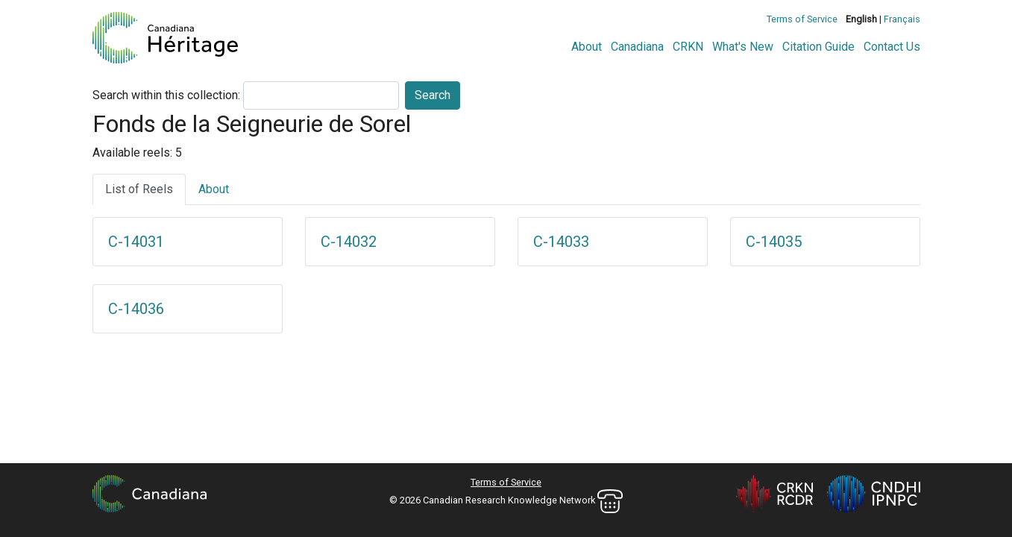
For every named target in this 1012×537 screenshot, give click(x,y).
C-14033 (561, 242)
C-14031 (136, 242)
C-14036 (136, 309)
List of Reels (139, 189)
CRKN (688, 47)
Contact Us (892, 47)
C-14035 (774, 242)
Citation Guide (818, 47)
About (586, 47)
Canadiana (637, 47)
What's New (742, 47)
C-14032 (349, 242)
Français (902, 19)
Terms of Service (802, 19)
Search (432, 95)
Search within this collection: (166, 95)
